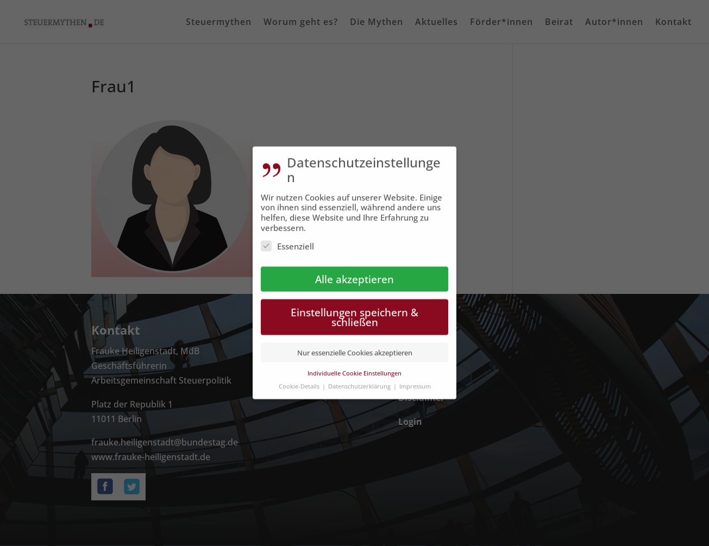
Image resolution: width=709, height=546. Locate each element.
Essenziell (287, 238)
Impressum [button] (415, 379)
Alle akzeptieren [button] (354, 271)
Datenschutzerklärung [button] (360, 379)
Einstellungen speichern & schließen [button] (354, 310)
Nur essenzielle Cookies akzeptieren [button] (354, 345)
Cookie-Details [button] (300, 379)
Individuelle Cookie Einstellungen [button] (354, 365)
